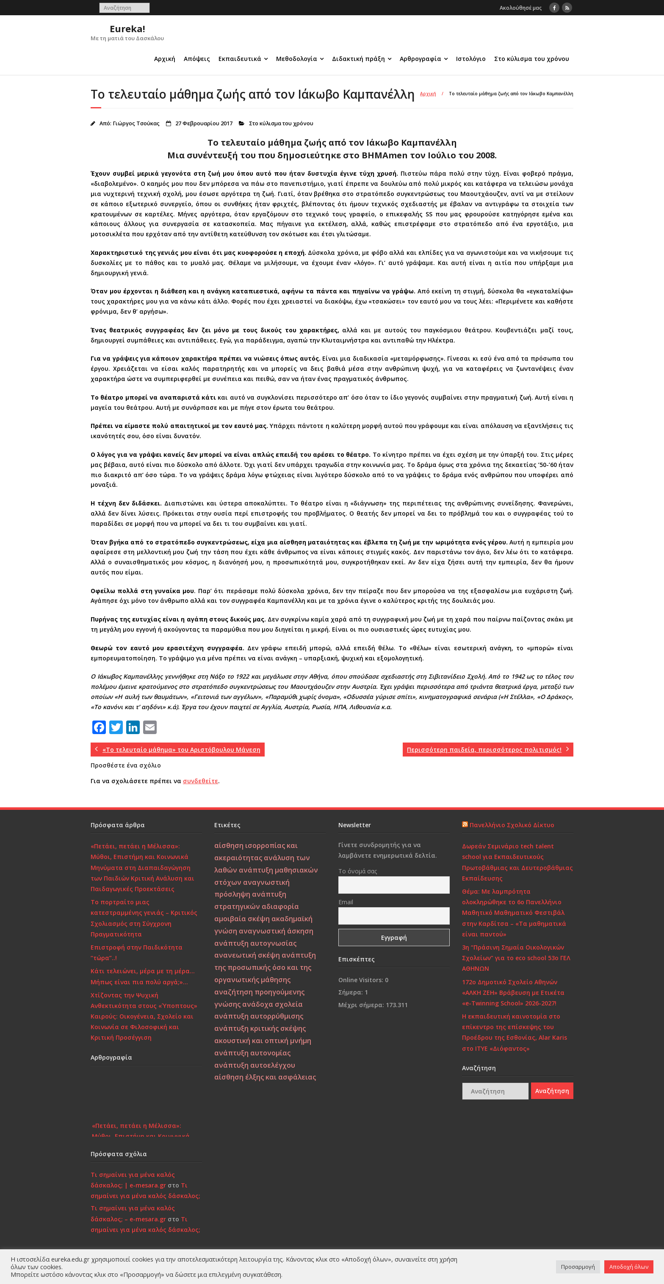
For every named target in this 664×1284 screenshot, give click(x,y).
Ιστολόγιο (471, 59)
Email (345, 902)
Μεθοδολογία (296, 59)
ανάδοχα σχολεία (272, 1004)
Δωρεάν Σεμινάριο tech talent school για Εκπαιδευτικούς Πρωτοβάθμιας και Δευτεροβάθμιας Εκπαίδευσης (517, 862)
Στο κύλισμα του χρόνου (531, 59)
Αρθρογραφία (420, 59)
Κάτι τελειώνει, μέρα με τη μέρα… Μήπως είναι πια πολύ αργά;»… (143, 976)
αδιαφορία (280, 906)
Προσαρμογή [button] (578, 1266)
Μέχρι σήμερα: (362, 1005)
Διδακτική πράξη (358, 59)
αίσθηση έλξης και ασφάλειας (265, 1077)
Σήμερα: (351, 992)
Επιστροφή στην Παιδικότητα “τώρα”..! (137, 952)
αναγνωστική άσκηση (276, 931)
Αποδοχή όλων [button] (628, 1266)
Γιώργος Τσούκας (136, 123)
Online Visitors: (361, 980)
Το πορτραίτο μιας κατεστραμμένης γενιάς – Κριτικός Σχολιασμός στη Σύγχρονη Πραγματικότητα (144, 918)
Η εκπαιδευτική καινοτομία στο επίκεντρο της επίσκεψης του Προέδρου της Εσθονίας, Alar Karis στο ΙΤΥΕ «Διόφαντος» (514, 1032)
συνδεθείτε (200, 781)
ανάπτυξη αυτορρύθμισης (258, 1016)
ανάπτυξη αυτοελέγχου (254, 1065)
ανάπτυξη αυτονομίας (252, 1053)
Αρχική (164, 59)
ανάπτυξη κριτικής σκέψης (260, 1028)
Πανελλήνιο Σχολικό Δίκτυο (512, 825)
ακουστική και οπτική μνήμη (262, 1040)
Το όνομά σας (357, 871)
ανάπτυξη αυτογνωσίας (255, 943)
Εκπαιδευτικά (240, 59)
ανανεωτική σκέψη (247, 955)
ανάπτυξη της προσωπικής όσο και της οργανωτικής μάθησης (265, 967)
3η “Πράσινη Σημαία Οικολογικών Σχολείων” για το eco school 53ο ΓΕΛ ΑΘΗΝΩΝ (516, 957)
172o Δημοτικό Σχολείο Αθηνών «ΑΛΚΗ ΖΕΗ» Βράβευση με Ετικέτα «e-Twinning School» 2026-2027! (513, 992)
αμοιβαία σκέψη (242, 918)
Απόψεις (197, 59)
